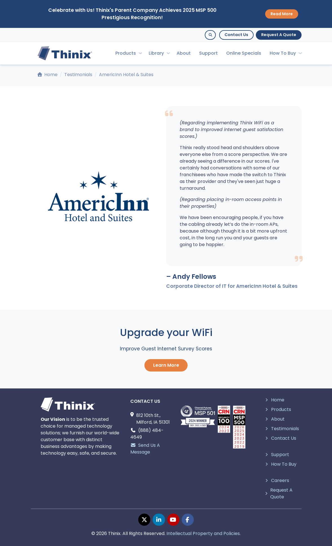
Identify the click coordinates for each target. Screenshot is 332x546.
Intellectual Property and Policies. (203, 533)
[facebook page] (188, 520)
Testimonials (78, 74)
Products (125, 53)
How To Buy (283, 53)
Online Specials (243, 53)
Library (156, 53)
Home (48, 74)
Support (208, 53)
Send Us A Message (145, 448)
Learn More (166, 365)
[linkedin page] (159, 520)
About (184, 53)
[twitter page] (144, 520)
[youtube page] (173, 520)
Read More (282, 14)
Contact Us (236, 34)
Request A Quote (278, 34)
